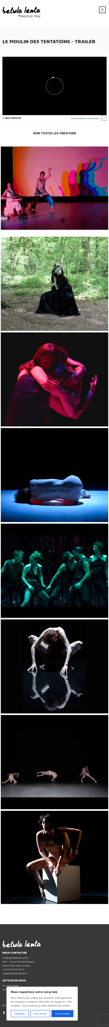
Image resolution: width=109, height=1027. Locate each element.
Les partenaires (10, 985)
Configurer (19, 1013)
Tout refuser (40, 1013)
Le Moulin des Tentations (85, 118)
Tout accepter (62, 1013)
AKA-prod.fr (13, 118)
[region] (42, 1004)
